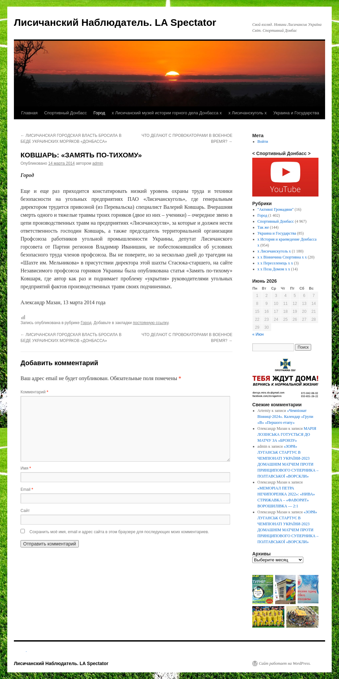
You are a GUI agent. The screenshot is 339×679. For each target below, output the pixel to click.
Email (27, 489)
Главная (29, 112)
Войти (263, 141)
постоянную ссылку (150, 322)
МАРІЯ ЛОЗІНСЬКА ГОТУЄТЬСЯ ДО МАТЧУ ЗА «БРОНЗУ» (287, 434)
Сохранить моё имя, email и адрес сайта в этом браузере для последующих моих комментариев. (119, 532)
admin (97, 163)
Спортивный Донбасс (65, 112)
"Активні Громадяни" (276, 209)
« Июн (258, 334)
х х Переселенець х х (275, 263)
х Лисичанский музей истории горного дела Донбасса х (167, 112)
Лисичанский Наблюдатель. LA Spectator (115, 22)
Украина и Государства (296, 112)
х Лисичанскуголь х (247, 112)
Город (99, 112)
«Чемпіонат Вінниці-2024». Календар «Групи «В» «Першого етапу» (286, 416)
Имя (26, 468)
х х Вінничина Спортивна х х (282, 257)
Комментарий (34, 392)
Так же (263, 227)
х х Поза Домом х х (274, 269)
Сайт (25, 510)
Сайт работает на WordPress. (285, 663)
